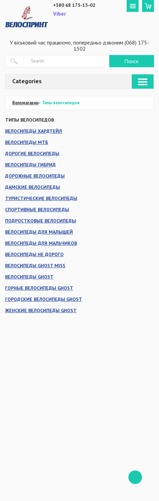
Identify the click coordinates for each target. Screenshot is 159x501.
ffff (135, 477)
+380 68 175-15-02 (74, 5)
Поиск (131, 61)
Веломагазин (25, 103)
